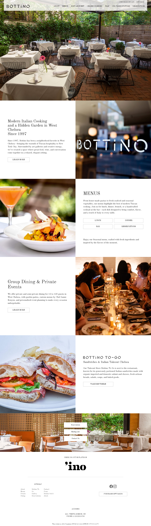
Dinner (128, 220)
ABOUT (56, 6)
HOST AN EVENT (77, 6)
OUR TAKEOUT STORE (121, 6)
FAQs (107, 6)
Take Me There (98, 384)
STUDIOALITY (94, 524)
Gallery (34, 494)
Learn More (18, 160)
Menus (23, 491)
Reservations (139, 6)
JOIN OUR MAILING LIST (127, 2)
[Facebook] (111, 487)
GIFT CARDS (140, 2)
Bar (98, 226)
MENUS (65, 6)
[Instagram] (115, 487)
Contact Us (75, 438)
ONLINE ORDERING (94, 6)
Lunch (98, 220)
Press (46, 491)
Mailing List (75, 431)
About (23, 489)
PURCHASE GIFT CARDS (113, 494)
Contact (46, 489)
